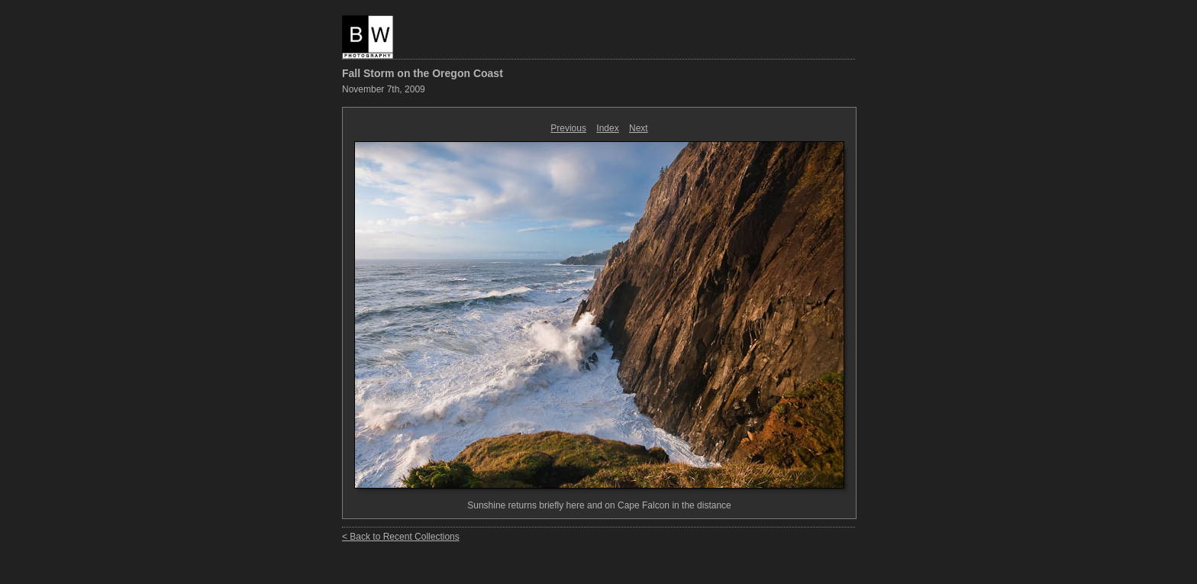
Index (607, 128)
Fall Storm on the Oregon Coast (422, 73)
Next (638, 128)
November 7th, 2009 (383, 89)
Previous (568, 128)
